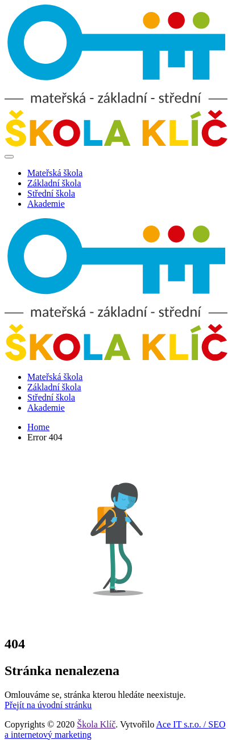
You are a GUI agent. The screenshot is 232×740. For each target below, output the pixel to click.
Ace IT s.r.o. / (182, 724)
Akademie (46, 203)
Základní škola (54, 183)
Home (38, 427)
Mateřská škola (54, 173)
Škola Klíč (96, 724)
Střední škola (51, 193)
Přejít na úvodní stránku (48, 705)
